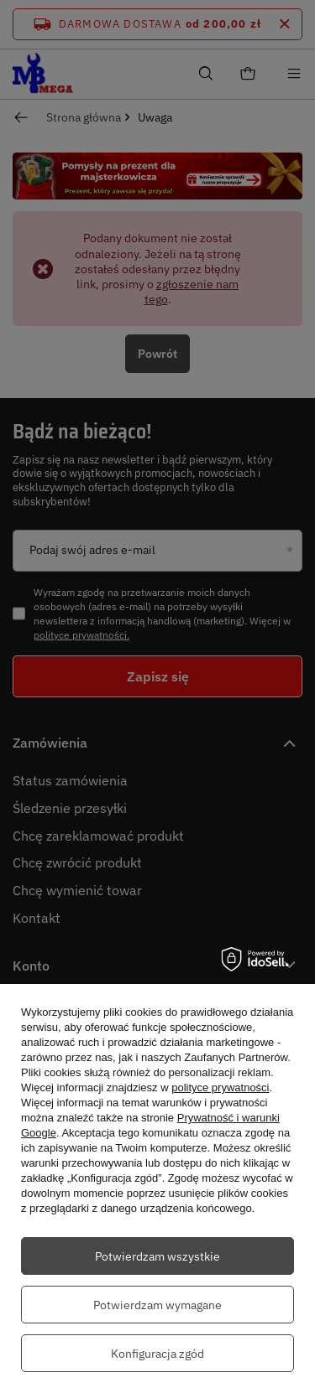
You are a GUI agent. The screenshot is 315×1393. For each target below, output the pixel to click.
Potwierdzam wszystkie (157, 1256)
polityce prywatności (220, 1087)
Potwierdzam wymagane (157, 1305)
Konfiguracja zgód (157, 1353)
